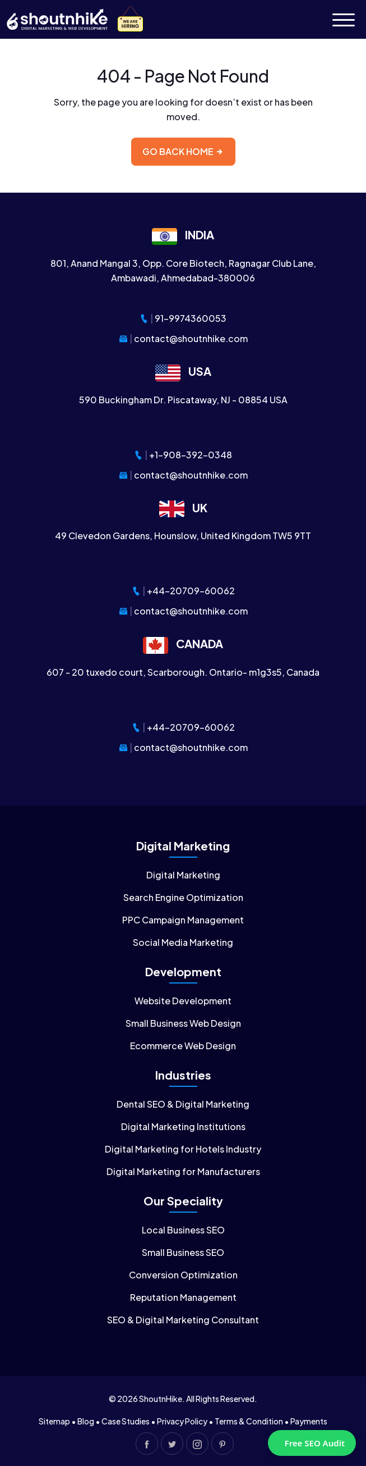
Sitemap (54, 1421)
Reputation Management (183, 1297)
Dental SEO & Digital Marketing (183, 1104)
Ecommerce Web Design (183, 1045)
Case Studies (125, 1421)
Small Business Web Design (183, 1023)
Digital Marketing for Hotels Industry (183, 1149)
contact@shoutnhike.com (191, 338)
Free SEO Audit (315, 1443)
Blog (85, 1421)
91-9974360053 (190, 318)
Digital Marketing (183, 875)
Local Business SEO (183, 1230)
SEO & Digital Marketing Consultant (183, 1320)
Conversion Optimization (183, 1275)
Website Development (183, 1001)
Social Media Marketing (183, 942)
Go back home (183, 151)
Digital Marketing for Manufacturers (183, 1171)
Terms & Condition (249, 1421)
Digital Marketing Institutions (183, 1126)
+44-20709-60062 (191, 591)
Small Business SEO (183, 1252)
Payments (308, 1421)
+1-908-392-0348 (190, 455)
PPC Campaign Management (183, 920)
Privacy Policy (182, 1421)
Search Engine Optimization (183, 897)
